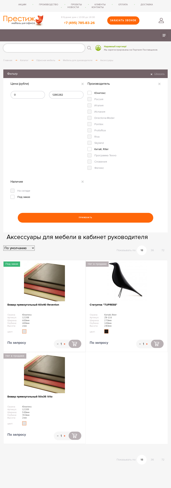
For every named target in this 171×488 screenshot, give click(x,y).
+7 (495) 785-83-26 (79, 23)
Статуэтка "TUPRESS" (103, 304)
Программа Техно (105, 155)
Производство (48, 4)
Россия (98, 99)
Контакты (98, 7)
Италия (99, 105)
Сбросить (159, 73)
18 (142, 250)
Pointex (98, 124)
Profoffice (100, 130)
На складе (23, 190)
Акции (22, 4)
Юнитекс (100, 93)
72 (162, 250)
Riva (96, 136)
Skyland (99, 143)
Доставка (147, 4)
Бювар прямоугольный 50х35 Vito (29, 396)
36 (152, 250)
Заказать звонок (123, 20)
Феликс (99, 168)
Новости (73, 7)
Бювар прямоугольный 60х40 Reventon (33, 304)
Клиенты (100, 4)
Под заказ (23, 197)
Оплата (123, 4)
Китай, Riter (101, 149)
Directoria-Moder (104, 118)
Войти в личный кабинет (161, 20)
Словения (100, 161)
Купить (75, 344)
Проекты (76, 4)
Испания (99, 111)
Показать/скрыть (164, 35)
